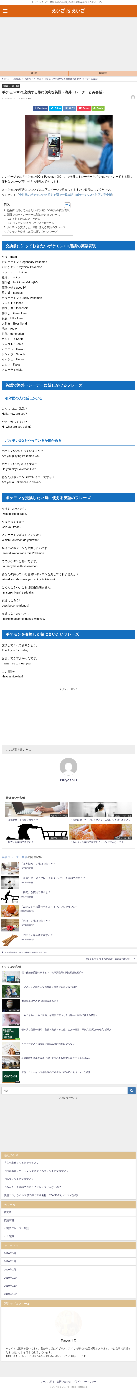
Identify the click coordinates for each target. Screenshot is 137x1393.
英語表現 (103, 73)
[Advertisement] (68, 44)
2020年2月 (10, 1261)
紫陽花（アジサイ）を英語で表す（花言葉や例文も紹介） (109, 959)
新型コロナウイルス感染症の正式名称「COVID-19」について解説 (41, 1195)
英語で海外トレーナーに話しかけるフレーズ (33, 214)
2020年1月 (10, 1269)
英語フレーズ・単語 (11, 86)
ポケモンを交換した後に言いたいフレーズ (32, 231)
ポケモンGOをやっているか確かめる (33, 223)
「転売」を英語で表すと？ (19, 1179)
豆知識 (10, 1236)
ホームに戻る (48, 1381)
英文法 (34, 73)
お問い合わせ (64, 1381)
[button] (66, 205)
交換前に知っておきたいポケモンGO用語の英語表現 (38, 210)
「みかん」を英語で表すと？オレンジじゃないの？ (32, 1187)
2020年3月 (10, 1253)
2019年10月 (10, 1294)
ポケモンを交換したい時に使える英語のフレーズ (36, 227)
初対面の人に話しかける (26, 219)
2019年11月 (10, 1286)
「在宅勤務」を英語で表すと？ (21, 1162)
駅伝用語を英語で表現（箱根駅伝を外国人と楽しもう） (27, 952)
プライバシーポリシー (84, 1381)
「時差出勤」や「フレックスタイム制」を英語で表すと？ (36, 1171)
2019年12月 (10, 1278)
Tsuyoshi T (68, 780)
